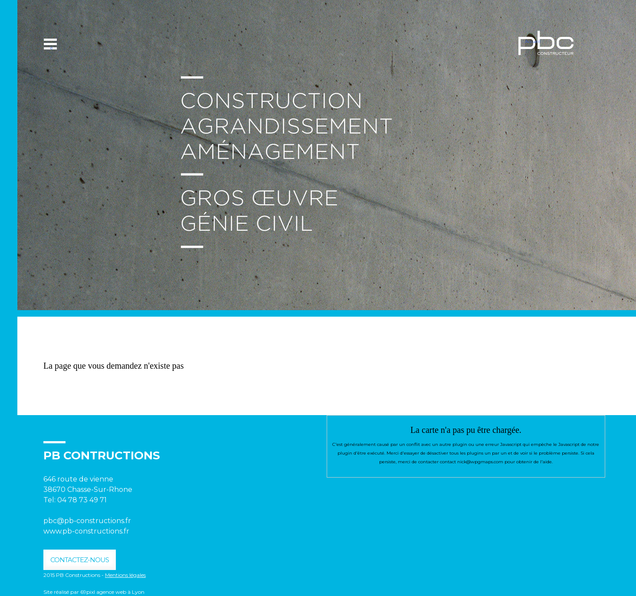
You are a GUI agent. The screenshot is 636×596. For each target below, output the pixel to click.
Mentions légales (125, 575)
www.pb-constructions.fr (86, 531)
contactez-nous (79, 560)
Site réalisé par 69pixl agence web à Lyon (93, 592)
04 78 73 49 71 (82, 500)
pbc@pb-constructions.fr (87, 521)
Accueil (533, 41)
